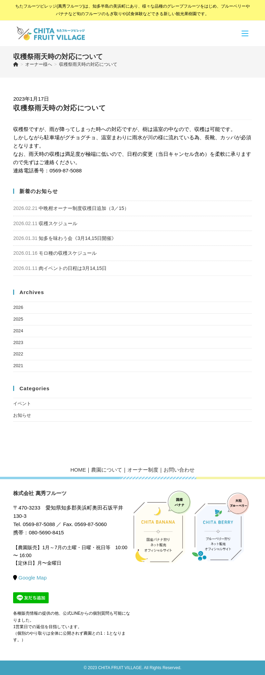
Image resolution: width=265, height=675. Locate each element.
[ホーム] (15, 64)
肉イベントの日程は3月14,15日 (73, 268)
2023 (18, 342)
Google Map (33, 578)
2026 (18, 307)
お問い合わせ (179, 470)
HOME (78, 470)
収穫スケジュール (58, 223)
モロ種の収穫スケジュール (68, 253)
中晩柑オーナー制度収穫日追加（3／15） (84, 208)
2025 (18, 319)
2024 (18, 330)
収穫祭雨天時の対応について (88, 64)
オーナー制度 (142, 470)
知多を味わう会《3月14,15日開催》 (77, 238)
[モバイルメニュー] (245, 33)
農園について (106, 470)
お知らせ (22, 415)
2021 (18, 365)
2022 (18, 353)
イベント (22, 403)
